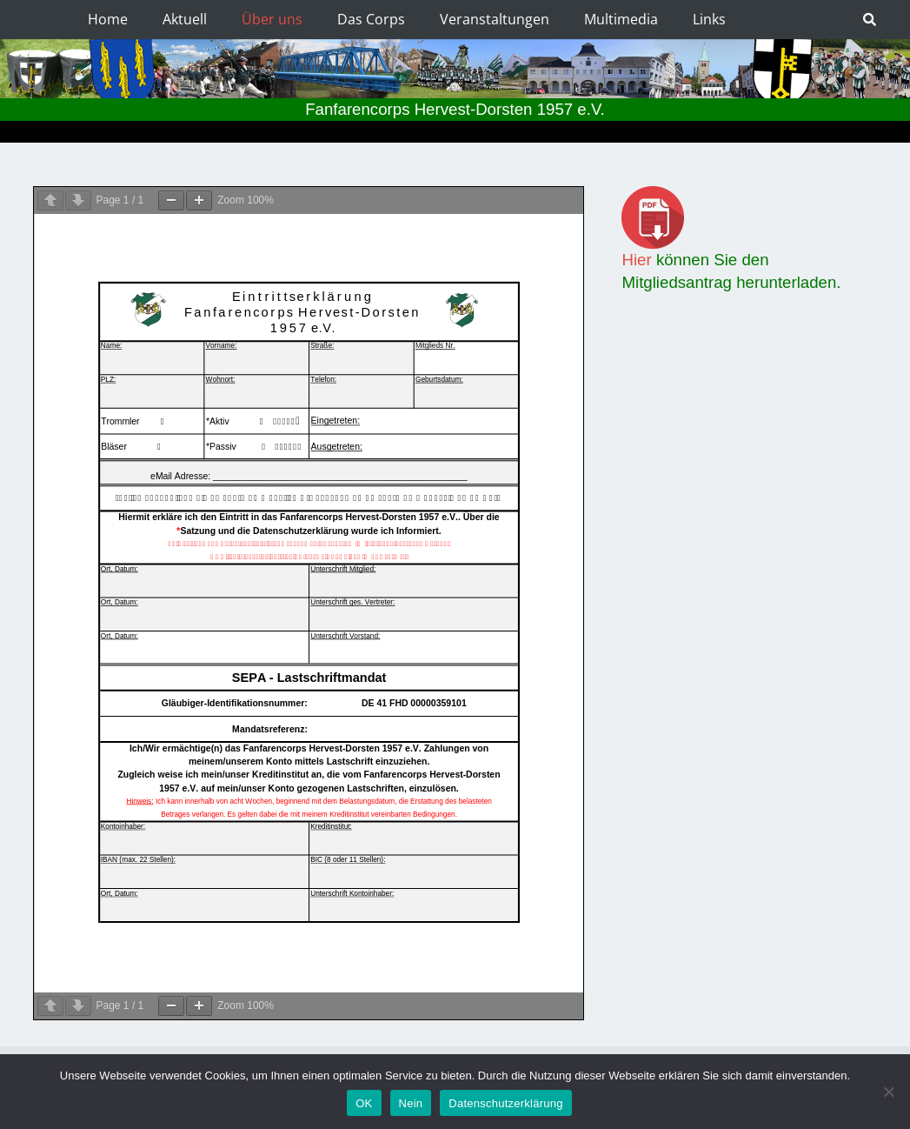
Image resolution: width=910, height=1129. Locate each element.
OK (363, 1103)
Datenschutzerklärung (505, 1103)
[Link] (749, 217)
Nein (411, 1103)
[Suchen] (869, 20)
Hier (636, 260)
